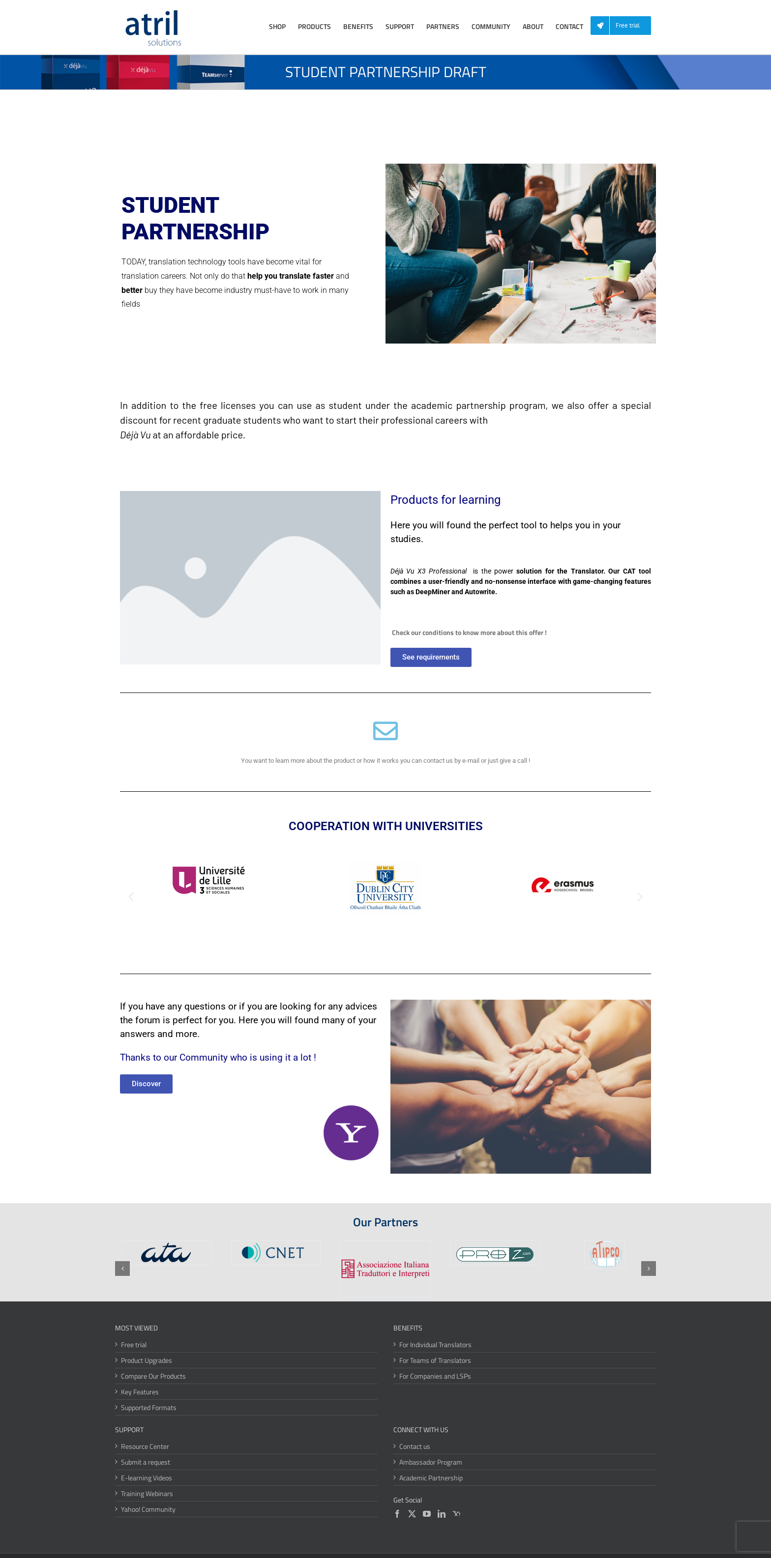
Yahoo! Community (148, 1509)
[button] (131, 897)
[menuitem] (624, 26)
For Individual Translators (435, 1344)
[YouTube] (427, 1514)
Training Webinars (147, 1493)
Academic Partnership (431, 1477)
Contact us (414, 1446)
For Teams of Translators (435, 1360)
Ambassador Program (430, 1462)
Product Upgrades (146, 1360)
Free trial (134, 1344)
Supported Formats (149, 1407)
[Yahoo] (456, 1514)
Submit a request (145, 1462)
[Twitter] (412, 1514)
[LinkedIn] (441, 1514)
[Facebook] (397, 1514)
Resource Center (145, 1446)
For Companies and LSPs (435, 1376)
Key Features (140, 1391)
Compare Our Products (153, 1376)
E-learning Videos (146, 1477)
